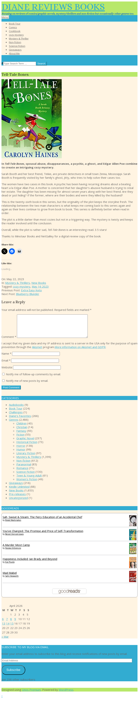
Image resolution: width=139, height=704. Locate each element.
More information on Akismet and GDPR (80, 351)
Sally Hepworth (12, 580)
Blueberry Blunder (27, 294)
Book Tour (15, 413)
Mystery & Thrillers (17, 283)
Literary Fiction (25, 457)
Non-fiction (23, 465)
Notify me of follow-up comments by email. (33, 378)
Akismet (37, 351)
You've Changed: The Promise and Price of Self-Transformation (43, 535)
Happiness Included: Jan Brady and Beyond (30, 563)
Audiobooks (16, 409)
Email (5, 365)
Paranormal (23, 469)
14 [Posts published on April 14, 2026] (7, 628)
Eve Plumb (9, 566)
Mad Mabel (10, 577)
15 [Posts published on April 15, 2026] (12, 628)
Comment (8, 341)
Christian (21, 431)
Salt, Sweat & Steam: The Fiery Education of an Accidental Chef (42, 521)
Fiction (20, 439)
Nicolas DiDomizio (13, 552)
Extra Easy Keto (31, 290)
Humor (20, 454)
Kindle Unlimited (19, 491)
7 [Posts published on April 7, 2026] (7, 623)
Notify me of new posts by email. (27, 385)
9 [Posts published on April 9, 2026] (15, 623)
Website (6, 372)
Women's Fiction (26, 483)
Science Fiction (25, 476)
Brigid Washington (13, 524)
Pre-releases (17, 498)
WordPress (66, 694)
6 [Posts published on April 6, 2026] (3, 623)
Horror (20, 450)
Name (6, 358)
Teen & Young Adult (29, 480)
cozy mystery (21, 286)
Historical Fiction (26, 446)
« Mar (5, 641)
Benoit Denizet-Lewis (14, 538)
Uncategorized (18, 502)
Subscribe (13, 674)
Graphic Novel (25, 443)
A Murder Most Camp (16, 549)
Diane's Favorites (20, 420)
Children (21, 428)
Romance (22, 472)
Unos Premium (31, 694)
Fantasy (21, 435)
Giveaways (16, 487)
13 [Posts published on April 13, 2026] (3, 628)
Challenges (16, 416)
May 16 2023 (40, 286)
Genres (13, 424)
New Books (38, 283)
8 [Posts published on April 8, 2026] (11, 623)
